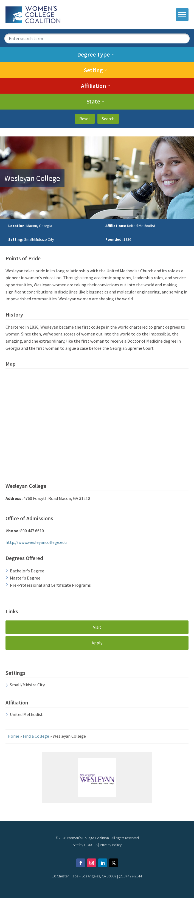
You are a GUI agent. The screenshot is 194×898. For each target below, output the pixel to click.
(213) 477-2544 (130, 876)
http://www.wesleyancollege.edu (36, 542)
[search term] (97, 38)
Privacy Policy (111, 844)
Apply (97, 642)
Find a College (36, 736)
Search (108, 118)
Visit (97, 627)
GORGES (90, 844)
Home (13, 736)
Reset (84, 118)
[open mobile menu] (182, 14)
